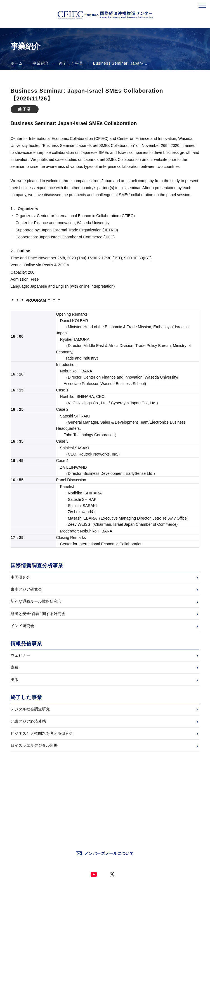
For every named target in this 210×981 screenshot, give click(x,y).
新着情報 (18, 917)
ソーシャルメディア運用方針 (130, 938)
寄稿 (14, 667)
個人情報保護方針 (121, 917)
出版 (14, 679)
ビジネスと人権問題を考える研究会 (42, 733)
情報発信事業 (21, 938)
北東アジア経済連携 (28, 721)
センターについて (25, 906)
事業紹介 (40, 63)
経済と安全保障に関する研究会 (38, 613)
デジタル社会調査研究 (30, 709)
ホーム (17, 63)
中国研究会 (20, 577)
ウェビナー (20, 655)
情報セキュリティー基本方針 (130, 927)
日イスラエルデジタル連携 (34, 745)
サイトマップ (117, 948)
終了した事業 (21, 948)
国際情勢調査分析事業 (28, 927)
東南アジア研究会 (26, 589)
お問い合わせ (117, 896)
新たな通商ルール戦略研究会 (36, 601)
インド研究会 (22, 625)
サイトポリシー (119, 906)
